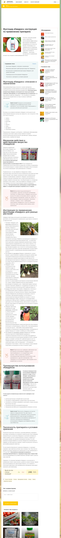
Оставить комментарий (10, 503)
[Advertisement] (30, 17)
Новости (26, 2)
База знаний (19, 2)
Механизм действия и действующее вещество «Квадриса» (20, 68)
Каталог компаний (35, 2)
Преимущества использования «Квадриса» (16, 74)
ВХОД (56, 2)
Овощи (29, 479)
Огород (15, 479)
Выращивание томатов (22, 479)
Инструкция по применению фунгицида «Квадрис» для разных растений (19, 71)
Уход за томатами (8, 479)
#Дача (32, 6)
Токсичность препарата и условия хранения (17, 76)
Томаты (33, 479)
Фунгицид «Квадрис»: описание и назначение (17, 66)
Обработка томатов (8, 481)
